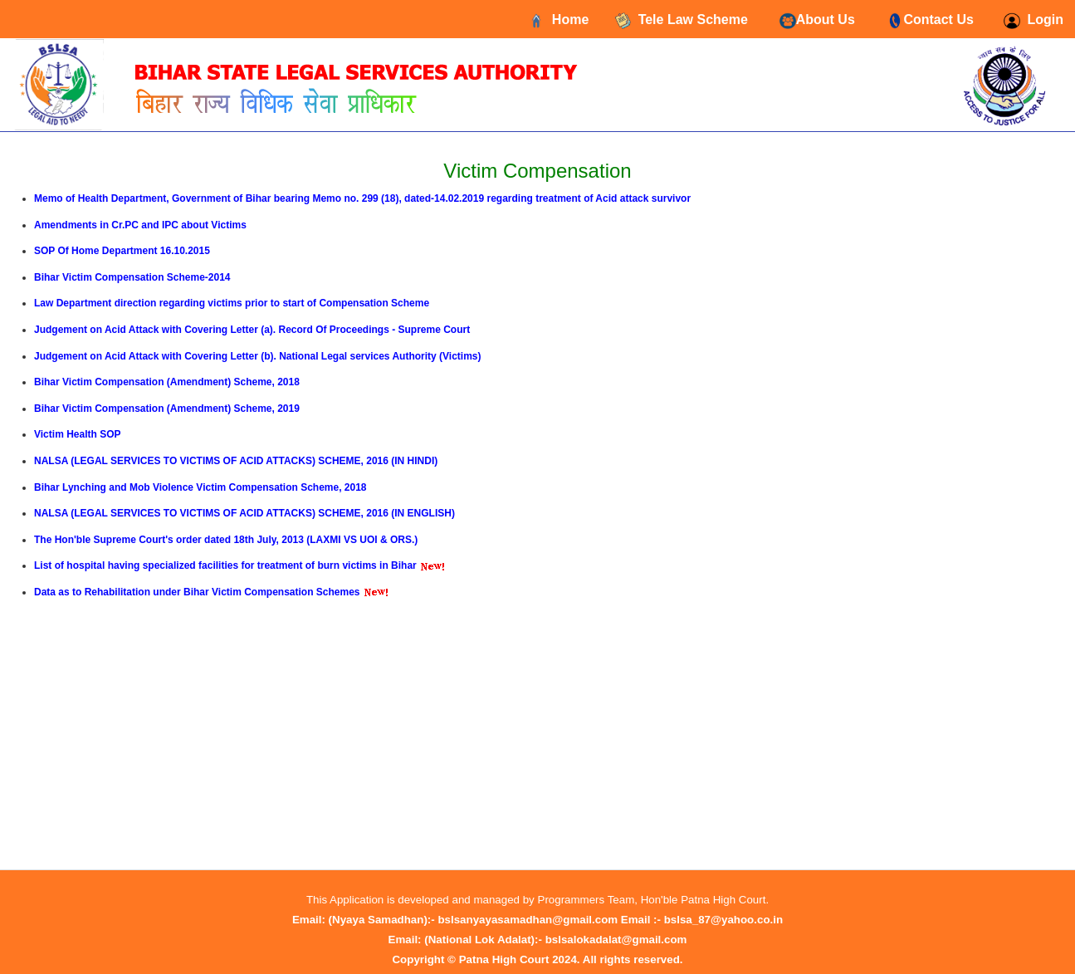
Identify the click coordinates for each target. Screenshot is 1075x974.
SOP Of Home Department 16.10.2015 (122, 251)
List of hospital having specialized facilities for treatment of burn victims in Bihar (225, 565)
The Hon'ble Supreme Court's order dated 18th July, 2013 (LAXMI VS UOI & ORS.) (226, 540)
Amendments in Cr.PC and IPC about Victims (140, 225)
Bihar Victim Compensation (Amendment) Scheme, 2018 (167, 382)
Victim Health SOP (77, 434)
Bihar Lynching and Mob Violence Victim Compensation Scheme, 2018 (200, 487)
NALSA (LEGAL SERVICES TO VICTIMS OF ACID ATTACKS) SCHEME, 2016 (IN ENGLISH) (244, 513)
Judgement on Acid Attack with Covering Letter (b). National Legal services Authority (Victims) (257, 356)
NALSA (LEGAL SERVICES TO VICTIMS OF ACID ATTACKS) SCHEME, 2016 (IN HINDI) (235, 461)
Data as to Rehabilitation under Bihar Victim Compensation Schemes (197, 592)
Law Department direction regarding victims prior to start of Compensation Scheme (231, 303)
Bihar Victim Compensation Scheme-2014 (132, 277)
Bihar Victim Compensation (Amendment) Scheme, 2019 (167, 408)
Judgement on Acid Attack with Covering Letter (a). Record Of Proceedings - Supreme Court (252, 329)
